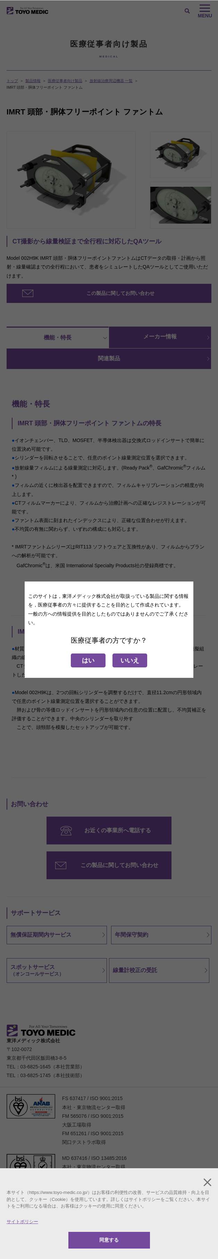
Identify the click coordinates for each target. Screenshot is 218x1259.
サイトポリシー (22, 1221)
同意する (109, 1240)
